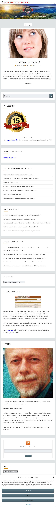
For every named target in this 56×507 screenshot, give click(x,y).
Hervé (29, 65)
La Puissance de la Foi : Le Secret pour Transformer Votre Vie (21, 227)
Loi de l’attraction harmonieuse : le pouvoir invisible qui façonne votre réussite (26, 223)
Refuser (28, 495)
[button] (53, 477)
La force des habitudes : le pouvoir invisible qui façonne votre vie (22, 215)
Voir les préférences (28, 500)
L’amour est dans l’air (9, 157)
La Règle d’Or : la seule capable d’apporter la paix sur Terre (27, 254)
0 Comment (37, 65)
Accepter (28, 490)
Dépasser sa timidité (28, 62)
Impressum (28, 504)
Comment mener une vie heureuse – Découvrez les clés (26, 262)
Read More (28, 83)
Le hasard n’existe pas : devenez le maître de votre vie (19, 219)
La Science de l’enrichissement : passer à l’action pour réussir (21, 231)
